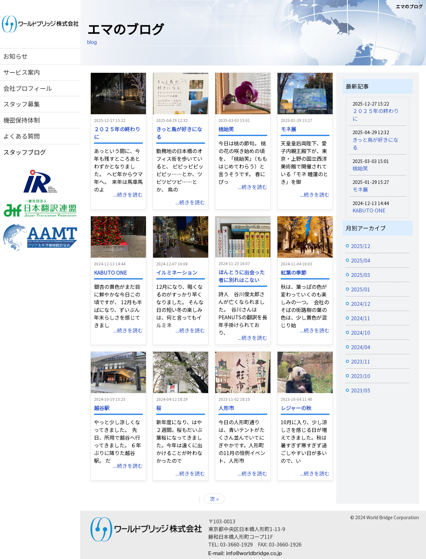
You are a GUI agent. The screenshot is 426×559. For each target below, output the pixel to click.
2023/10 (360, 376)
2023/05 (360, 390)
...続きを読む (128, 194)
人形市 (226, 408)
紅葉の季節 (293, 272)
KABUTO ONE (110, 272)
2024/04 (360, 347)
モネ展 (288, 129)
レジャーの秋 (296, 408)
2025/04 (360, 260)
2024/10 (360, 332)
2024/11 (360, 318)
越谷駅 (101, 408)
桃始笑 (226, 129)
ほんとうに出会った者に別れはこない (241, 276)
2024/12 (360, 303)
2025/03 (360, 275)
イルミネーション (176, 272)
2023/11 (360, 361)
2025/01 (360, 289)
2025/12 (360, 246)
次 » (214, 499)
